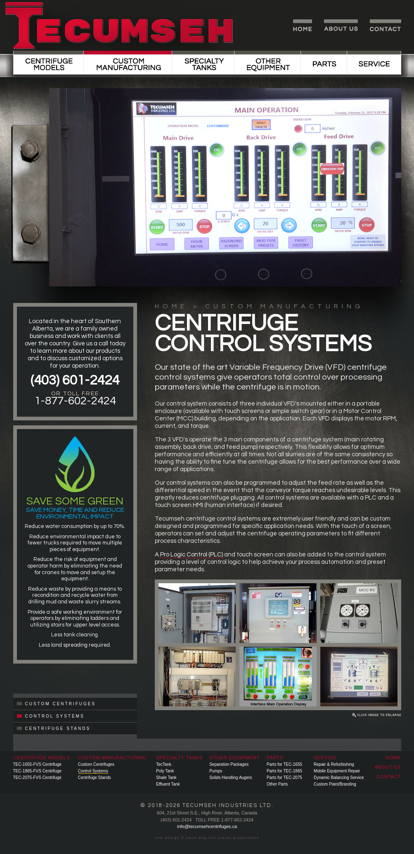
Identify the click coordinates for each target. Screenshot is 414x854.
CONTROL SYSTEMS (51, 716)
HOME (171, 306)
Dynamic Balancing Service (339, 777)
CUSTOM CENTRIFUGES (56, 704)
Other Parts (277, 784)
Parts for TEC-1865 (284, 771)
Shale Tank (166, 777)
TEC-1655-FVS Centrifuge (37, 764)
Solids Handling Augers (230, 777)
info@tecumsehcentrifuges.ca (207, 826)
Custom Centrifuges (96, 764)
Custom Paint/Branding (335, 784)
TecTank (163, 764)
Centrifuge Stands (94, 777)
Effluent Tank (168, 784)
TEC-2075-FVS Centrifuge (37, 777)
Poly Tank (165, 771)
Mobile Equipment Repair (337, 771)
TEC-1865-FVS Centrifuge (37, 771)
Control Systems (93, 771)
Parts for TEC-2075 (284, 777)
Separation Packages (228, 764)
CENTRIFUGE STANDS (54, 728)
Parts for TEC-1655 (284, 764)
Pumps (215, 771)
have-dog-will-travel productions (222, 838)
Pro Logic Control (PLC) (191, 554)
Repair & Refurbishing (334, 764)
